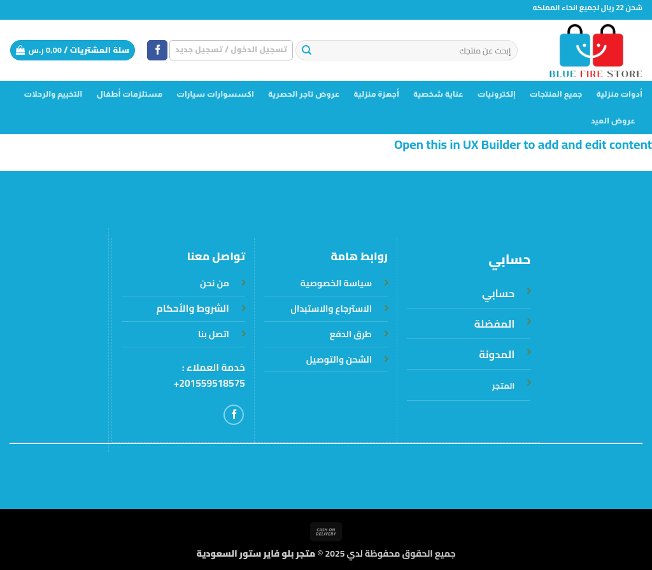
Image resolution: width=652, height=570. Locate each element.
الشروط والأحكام (193, 308)
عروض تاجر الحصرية (303, 94)
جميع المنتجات (556, 94)
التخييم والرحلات (53, 94)
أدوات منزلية (619, 94)
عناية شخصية (438, 94)
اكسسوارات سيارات (215, 94)
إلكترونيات (497, 94)
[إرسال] (306, 50)
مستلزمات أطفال (129, 94)
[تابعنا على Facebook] (157, 50)
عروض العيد (613, 120)
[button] (231, 50)
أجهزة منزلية (376, 94)
